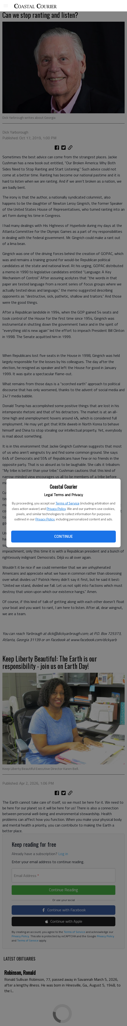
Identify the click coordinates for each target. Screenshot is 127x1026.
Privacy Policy (56, 508)
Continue (63, 536)
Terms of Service (67, 503)
